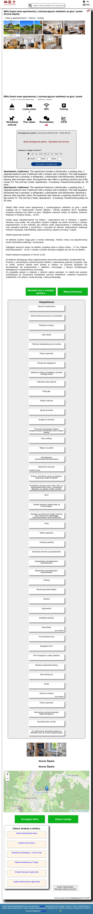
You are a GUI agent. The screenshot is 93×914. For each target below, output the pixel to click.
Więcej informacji (73, 292)
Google (42, 906)
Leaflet (72, 811)
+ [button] (7, 775)
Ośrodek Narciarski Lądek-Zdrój (26, 872)
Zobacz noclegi (63, 819)
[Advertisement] (46, 71)
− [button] (7, 779)
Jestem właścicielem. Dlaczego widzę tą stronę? (65, 888)
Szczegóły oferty (30, 819)
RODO (43, 911)
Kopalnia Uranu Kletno (26, 843)
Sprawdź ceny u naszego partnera (41, 291)
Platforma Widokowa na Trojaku (26, 862)
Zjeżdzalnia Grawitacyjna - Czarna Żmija (27, 853)
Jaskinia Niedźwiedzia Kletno (26, 833)
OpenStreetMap (83, 811)
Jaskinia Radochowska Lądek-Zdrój (26, 882)
